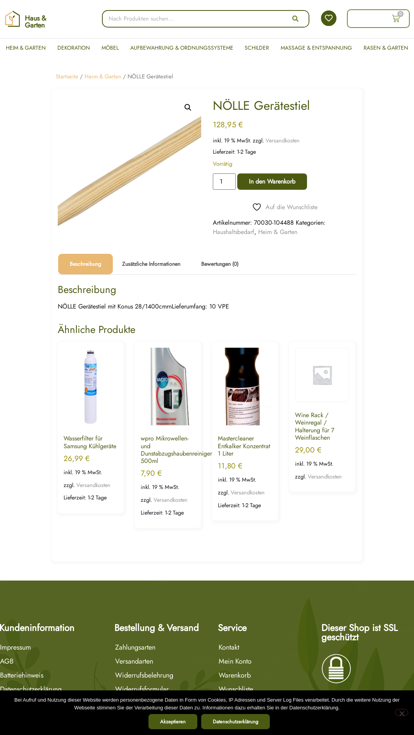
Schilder (257, 48)
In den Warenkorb (272, 181)
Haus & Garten (35, 21)
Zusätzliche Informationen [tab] (151, 264)
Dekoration (73, 48)
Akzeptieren (173, 721)
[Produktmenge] (224, 181)
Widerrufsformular (142, 689)
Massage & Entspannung (316, 48)
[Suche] (295, 19)
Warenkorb (235, 675)
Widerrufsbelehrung (144, 675)
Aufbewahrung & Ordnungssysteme (181, 48)
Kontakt (229, 647)
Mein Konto (235, 661)
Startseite (67, 76)
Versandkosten (283, 140)
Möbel (110, 48)
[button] (188, 107)
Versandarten (134, 661)
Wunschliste (236, 689)
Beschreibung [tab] (85, 264)
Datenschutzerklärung (235, 721)
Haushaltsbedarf (233, 231)
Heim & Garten (26, 48)
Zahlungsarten (135, 647)
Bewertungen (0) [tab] (219, 264)
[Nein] (401, 712)
